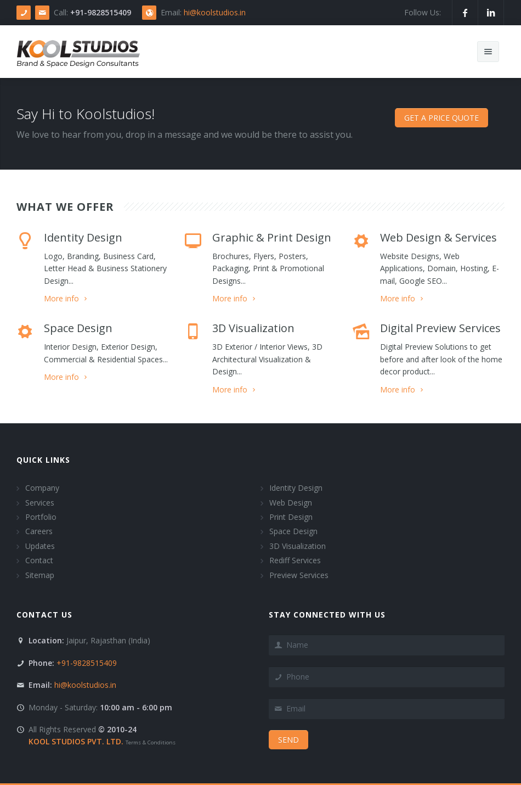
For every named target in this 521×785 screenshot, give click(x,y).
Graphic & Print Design (271, 237)
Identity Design (83, 237)
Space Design (78, 328)
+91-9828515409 (85, 663)
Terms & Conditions (150, 742)
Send (288, 739)
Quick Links (43, 460)
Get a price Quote (441, 118)
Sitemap (39, 575)
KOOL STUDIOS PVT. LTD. (76, 741)
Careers (39, 531)
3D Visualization (253, 328)
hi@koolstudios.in (215, 12)
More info (66, 298)
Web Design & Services (438, 237)
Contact (39, 560)
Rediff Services (295, 560)
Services (39, 502)
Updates (40, 546)
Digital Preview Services (440, 328)
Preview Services (299, 575)
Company (42, 488)
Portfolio (40, 517)
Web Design (290, 502)
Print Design (291, 517)
